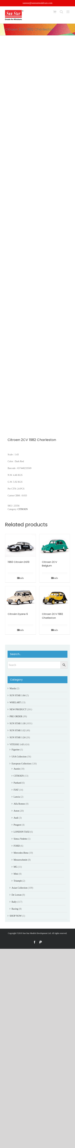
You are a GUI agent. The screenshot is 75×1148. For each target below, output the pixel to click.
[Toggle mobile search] (61, 12)
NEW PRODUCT (18, 709)
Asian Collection (20, 888)
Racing (15, 909)
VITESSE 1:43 (17, 744)
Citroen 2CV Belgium (49, 563)
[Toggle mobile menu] (68, 12)
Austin (17, 769)
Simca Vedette (20, 839)
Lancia (17, 797)
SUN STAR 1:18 (18, 723)
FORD (17, 846)
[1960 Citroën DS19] (20, 545)
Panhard (17, 783)
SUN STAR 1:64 (18, 695)
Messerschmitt (20, 860)
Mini (16, 874)
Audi (16, 818)
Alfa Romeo (19, 804)
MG (15, 867)
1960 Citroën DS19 (18, 562)
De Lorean (16, 895)
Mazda (13, 688)
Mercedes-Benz (21, 853)
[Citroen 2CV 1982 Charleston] (54, 597)
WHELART (15, 702)
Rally (14, 902)
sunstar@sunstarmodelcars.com (37, 3)
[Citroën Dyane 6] (20, 597)
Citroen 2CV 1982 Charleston (52, 616)
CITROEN (22, 509)
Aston (16, 811)
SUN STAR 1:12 (18, 730)
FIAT (16, 790)
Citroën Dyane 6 (18, 614)
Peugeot (17, 825)
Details (20, 578)
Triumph (18, 881)
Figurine (15, 749)
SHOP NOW (16, 916)
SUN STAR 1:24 (18, 737)
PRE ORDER (16, 716)
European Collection (21, 763)
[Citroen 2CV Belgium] (54, 545)
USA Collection (19, 756)
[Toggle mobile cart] (54, 12)
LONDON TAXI (22, 832)
